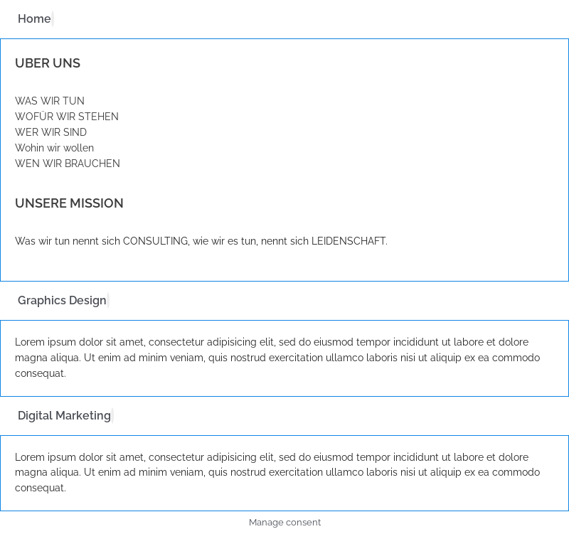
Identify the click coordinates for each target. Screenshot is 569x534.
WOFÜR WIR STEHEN (67, 116)
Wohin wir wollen (54, 148)
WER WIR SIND (51, 132)
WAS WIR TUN (50, 101)
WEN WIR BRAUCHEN (67, 163)
